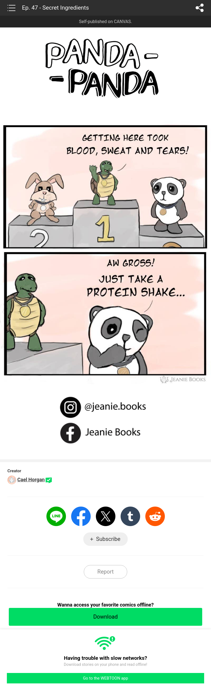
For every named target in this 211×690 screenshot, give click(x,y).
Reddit (155, 516)
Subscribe (108, 539)
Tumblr (130, 516)
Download (105, 616)
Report (105, 571)
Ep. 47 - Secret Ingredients (55, 7)
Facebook (81, 516)
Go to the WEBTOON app (105, 678)
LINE (56, 516)
